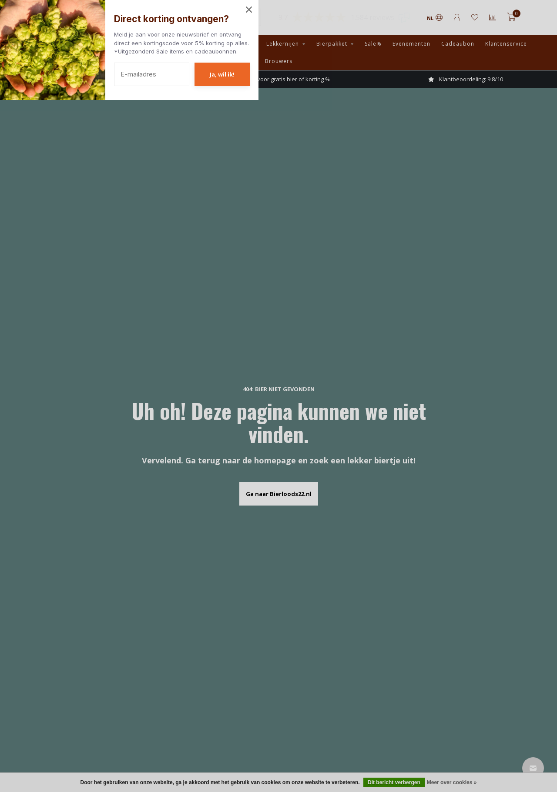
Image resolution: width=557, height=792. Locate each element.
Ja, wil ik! (222, 74)
